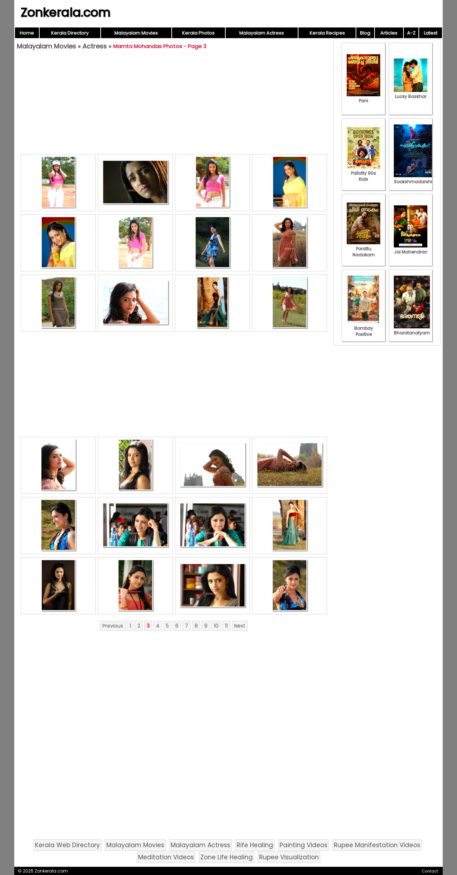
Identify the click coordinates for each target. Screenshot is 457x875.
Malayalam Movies (136, 33)
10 (216, 625)
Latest (430, 33)
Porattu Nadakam (363, 249)
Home (27, 33)
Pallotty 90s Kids (363, 173)
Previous (112, 625)
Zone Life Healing (226, 857)
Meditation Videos (166, 857)
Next (239, 625)
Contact (430, 871)
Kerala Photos (198, 33)
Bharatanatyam (412, 330)
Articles (388, 33)
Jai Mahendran (410, 249)
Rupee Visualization (289, 857)
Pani (363, 98)
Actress (94, 46)
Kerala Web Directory (67, 845)
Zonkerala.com (65, 12)
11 (226, 625)
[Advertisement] (174, 104)
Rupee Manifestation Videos (377, 845)
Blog (365, 33)
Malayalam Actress (261, 33)
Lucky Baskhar (410, 93)
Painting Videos (303, 845)
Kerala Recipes (327, 33)
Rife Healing (255, 845)
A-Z (411, 33)
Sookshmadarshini (415, 179)
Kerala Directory (70, 33)
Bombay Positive (363, 328)
